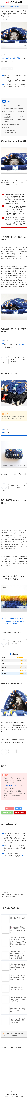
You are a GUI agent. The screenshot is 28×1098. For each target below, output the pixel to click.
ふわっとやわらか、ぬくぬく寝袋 (11, 58)
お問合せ (13, 1094)
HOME (14, 1091)
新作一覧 (18, 808)
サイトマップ (19, 1094)
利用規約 (7, 1094)
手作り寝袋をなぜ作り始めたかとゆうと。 (14, 108)
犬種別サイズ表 (7, 812)
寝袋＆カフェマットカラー (10, 114)
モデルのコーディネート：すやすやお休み (14, 111)
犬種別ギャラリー (19, 812)
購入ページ (6, 127)
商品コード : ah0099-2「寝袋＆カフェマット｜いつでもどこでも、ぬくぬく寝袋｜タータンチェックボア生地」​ (13, 621)
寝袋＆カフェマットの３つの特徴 (12, 106)
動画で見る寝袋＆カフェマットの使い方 (13, 117)
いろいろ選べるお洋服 (9, 130)
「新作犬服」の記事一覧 (10, 132)
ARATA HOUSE (14, 2)
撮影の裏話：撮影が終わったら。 (12, 124)
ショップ (21, 344)
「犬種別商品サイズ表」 (11, 785)
